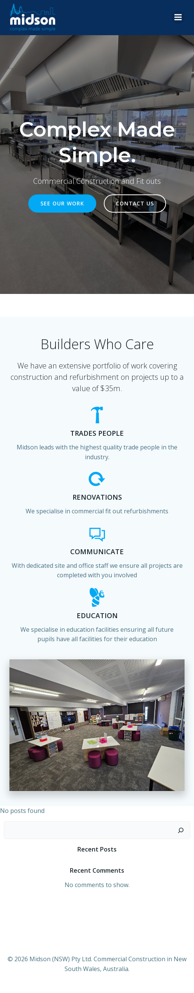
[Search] (181, 830)
